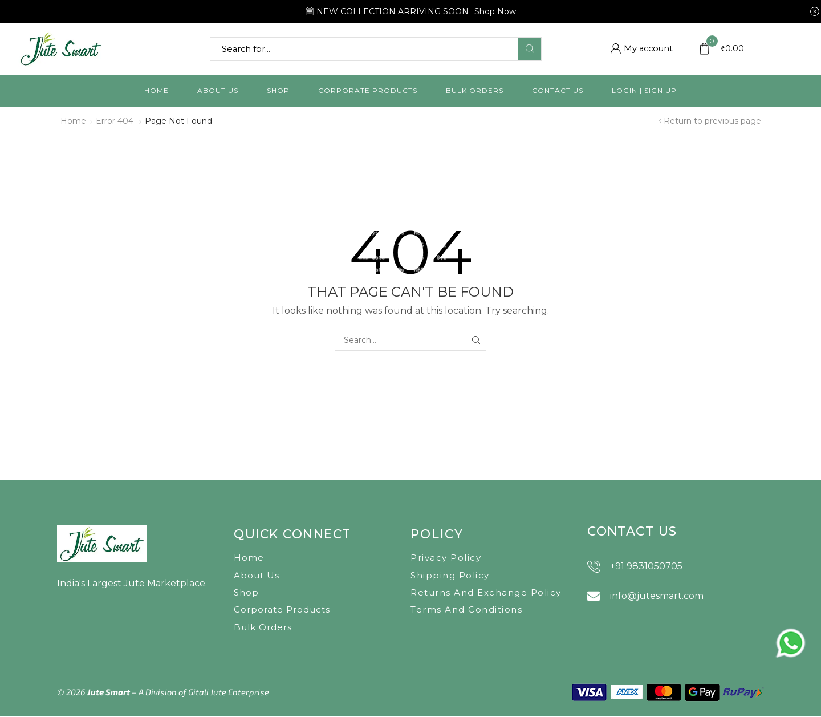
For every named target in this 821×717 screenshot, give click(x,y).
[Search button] (529, 49)
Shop (278, 90)
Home (156, 90)
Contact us (557, 90)
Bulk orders (474, 90)
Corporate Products (367, 90)
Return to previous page (712, 121)
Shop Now (495, 11)
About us (217, 90)
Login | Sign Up (644, 90)
